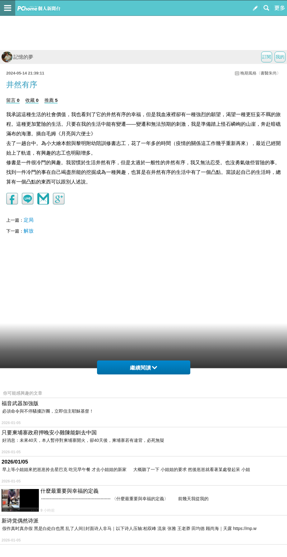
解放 (29, 230)
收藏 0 (32, 100)
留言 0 (13, 100)
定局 (29, 220)
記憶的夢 (17, 57)
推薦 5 (51, 100)
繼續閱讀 (143, 367)
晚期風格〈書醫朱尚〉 (260, 73)
